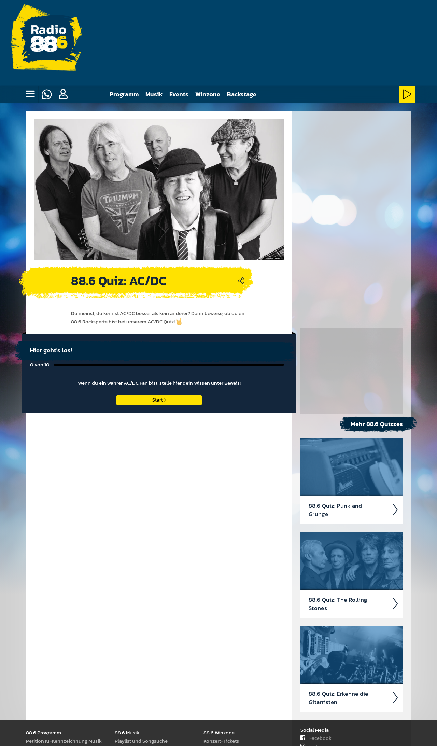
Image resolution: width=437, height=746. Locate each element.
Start (159, 399)
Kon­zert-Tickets (221, 740)
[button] (63, 94)
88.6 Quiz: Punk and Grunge (354, 308)
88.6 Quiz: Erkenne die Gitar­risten (354, 496)
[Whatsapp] (46, 94)
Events (178, 94)
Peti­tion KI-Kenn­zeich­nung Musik (64, 740)
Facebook (316, 738)
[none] (30, 94)
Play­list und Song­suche (141, 740)
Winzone (207, 94)
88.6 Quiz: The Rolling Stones (354, 402)
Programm (124, 94)
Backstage (241, 94)
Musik (154, 94)
